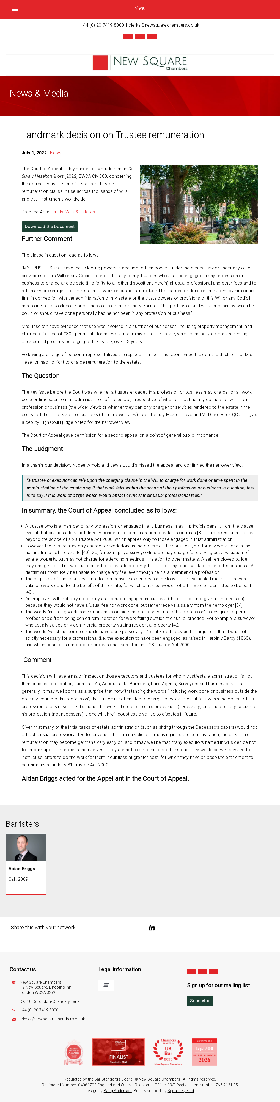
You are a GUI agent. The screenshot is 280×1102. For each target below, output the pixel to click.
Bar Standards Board (113, 1079)
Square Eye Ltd (181, 1091)
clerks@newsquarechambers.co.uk (163, 25)
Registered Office (150, 1085)
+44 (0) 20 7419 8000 (102, 25)
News (55, 152)
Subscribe (200, 1000)
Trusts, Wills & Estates (73, 212)
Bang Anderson (118, 1091)
